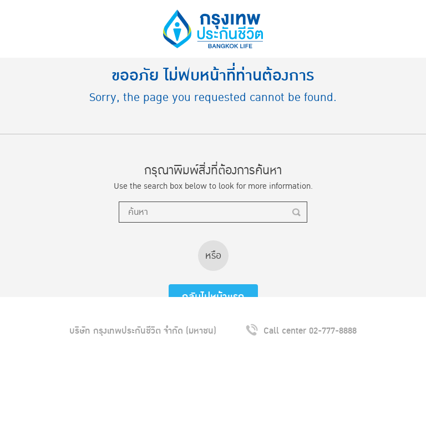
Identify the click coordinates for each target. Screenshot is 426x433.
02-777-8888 (333, 331)
